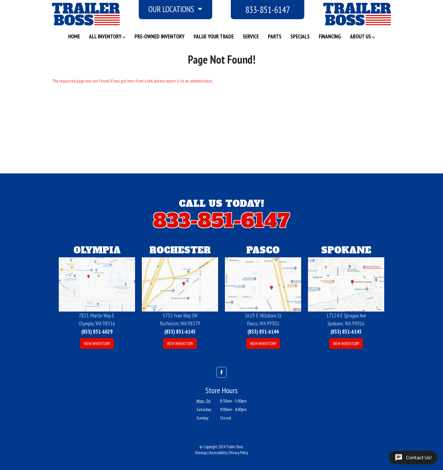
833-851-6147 (267, 10)
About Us (360, 36)
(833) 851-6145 (346, 331)
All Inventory (105, 36)
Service (251, 36)
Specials (300, 36)
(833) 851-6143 (180, 331)
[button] (221, 372)
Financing (330, 36)
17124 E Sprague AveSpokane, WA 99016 (346, 319)
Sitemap (201, 452)
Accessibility (218, 452)
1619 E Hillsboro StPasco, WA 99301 (263, 319)
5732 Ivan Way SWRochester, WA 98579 (180, 319)
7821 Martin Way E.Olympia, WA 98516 (97, 319)
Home (74, 36)
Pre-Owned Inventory (159, 36)
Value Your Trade (214, 36)
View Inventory (97, 343)
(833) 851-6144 (263, 331)
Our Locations (172, 9)
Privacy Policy (238, 452)
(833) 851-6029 (96, 331)
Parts (274, 36)
